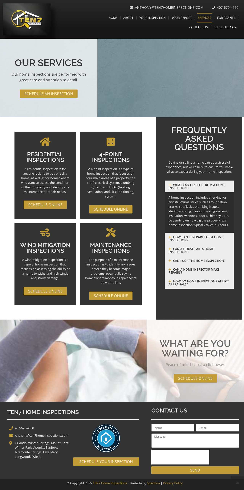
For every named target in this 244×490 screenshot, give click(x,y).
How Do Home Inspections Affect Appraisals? (199, 282)
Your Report (182, 18)
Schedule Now (225, 27)
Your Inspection (152, 18)
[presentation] (180, 457)
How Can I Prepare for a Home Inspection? (196, 238)
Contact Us (198, 27)
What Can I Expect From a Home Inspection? (197, 186)
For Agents (226, 18)
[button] (199, 186)
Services (204, 18)
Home (112, 18)
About (128, 18)
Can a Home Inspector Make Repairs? (194, 271)
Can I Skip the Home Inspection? (199, 261)
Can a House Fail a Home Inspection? (191, 250)
